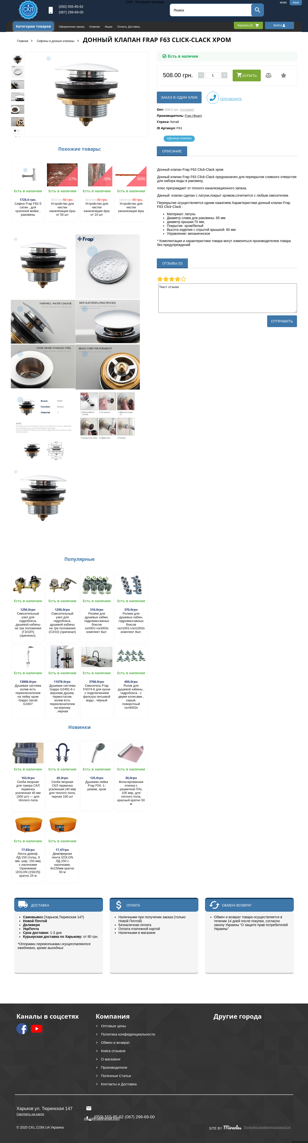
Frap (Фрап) (193, 116)
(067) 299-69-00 (71, 12)
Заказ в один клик (179, 97)
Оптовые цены (113, 1026)
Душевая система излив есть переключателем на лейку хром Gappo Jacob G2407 (28, 695)
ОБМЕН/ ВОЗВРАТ (237, 905)
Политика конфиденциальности (128, 1034)
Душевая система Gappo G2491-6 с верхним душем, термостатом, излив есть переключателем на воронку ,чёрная (62, 698)
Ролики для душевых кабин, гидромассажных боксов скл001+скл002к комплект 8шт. (96, 623)
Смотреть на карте (30, 1114)
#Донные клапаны (179, 138)
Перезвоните (224, 98)
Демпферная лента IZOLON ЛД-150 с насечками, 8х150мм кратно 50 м (62, 863)
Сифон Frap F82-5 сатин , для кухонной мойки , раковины (27, 209)
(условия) (187, 109)
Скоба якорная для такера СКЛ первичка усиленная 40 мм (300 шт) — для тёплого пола (28, 791)
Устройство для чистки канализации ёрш (131, 207)
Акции (109, 26)
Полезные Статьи (116, 1076)
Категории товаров (33, 26)
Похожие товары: (79, 149)
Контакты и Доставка (119, 1084)
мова (283, 2)
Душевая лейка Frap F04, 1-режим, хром (96, 785)
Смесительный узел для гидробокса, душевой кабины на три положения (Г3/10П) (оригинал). (28, 624)
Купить (247, 75)
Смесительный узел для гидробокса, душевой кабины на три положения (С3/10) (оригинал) (62, 623)
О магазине (111, 1059)
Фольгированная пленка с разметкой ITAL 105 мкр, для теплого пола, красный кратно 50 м (131, 793)
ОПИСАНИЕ (172, 151)
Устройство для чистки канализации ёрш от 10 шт (97, 209)
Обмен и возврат (115, 1042)
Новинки (95, 26)
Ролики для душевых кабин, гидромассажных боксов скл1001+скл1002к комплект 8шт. (131, 623)
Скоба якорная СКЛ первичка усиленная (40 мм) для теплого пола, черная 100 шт (62, 789)
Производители (114, 1067)
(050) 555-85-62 (71, 7)
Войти (279, 25)
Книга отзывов (113, 1051)
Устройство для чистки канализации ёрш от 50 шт (62, 209)
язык (296, 2)
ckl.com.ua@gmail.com (101, 1108)
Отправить (282, 321)
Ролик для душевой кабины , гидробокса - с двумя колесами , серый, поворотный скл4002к (131, 696)
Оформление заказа (72, 26)
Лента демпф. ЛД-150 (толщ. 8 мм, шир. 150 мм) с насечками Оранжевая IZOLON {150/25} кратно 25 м (28, 864)
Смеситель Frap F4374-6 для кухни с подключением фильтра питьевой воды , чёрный (96, 693)
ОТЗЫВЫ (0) (172, 263)
